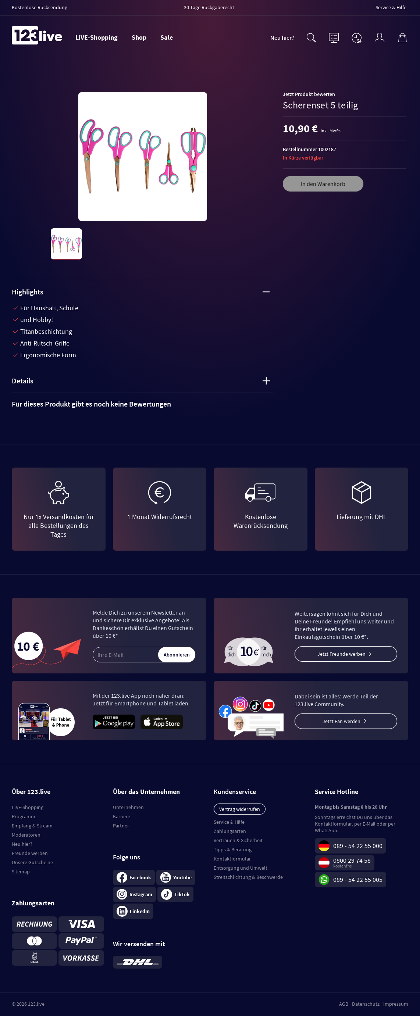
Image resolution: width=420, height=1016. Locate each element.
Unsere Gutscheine (32, 862)
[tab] (143, 404)
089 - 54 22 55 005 (357, 879)
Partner (121, 825)
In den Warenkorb (323, 183)
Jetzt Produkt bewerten (309, 94)
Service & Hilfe (229, 822)
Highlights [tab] (141, 291)
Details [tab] (141, 380)
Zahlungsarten (230, 831)
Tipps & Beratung (233, 849)
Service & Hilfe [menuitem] (390, 7)
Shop (139, 37)
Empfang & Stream (32, 825)
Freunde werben (30, 853)
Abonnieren (177, 654)
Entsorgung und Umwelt (240, 868)
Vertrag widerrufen (239, 809)
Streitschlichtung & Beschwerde (248, 877)
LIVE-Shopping (96, 37)
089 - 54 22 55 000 (357, 845)
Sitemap (21, 871)
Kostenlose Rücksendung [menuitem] (39, 7)
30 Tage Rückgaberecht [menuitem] (209, 7)
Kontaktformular (232, 858)
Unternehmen (128, 807)
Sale (166, 37)
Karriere (121, 816)
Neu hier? (282, 37)
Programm (23, 816)
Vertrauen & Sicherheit (238, 840)
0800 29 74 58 (352, 860)
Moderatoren (26, 834)
